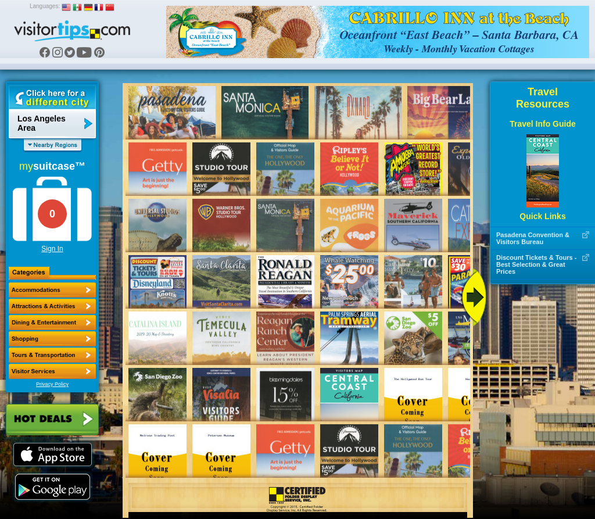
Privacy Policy (52, 384)
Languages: (45, 6)
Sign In (52, 249)
